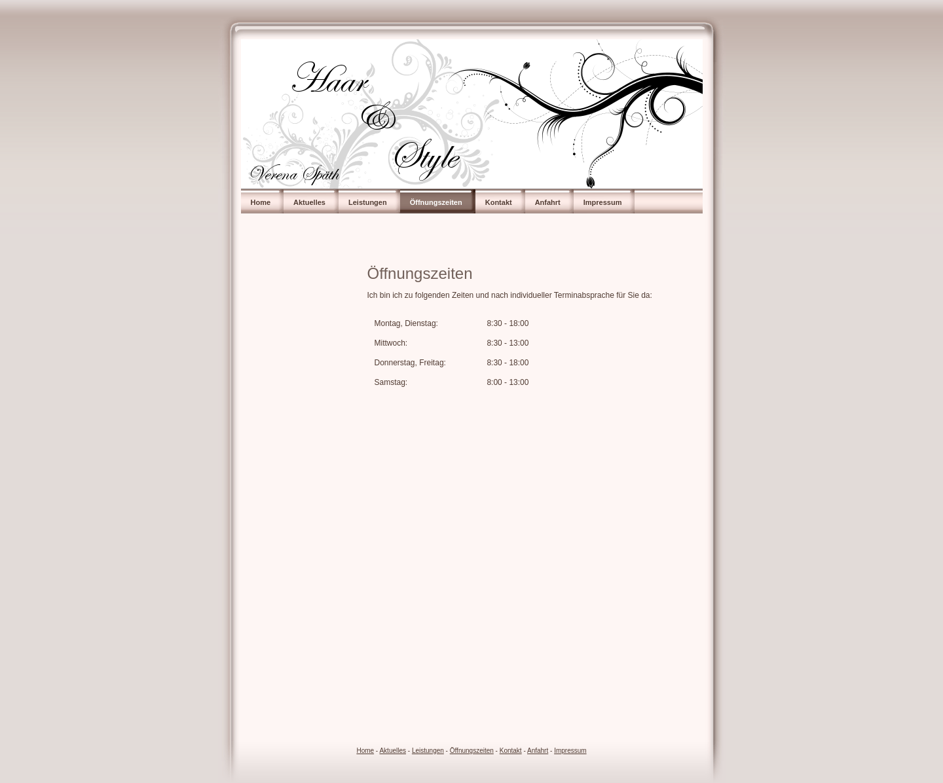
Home (261, 202)
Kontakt (498, 202)
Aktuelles (309, 202)
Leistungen (367, 202)
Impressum (602, 202)
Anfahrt (548, 202)
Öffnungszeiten (436, 202)
